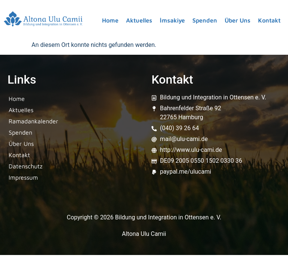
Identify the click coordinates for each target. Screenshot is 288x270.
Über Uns (237, 20)
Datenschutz (25, 166)
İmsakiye (172, 20)
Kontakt (269, 20)
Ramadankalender (33, 121)
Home (110, 20)
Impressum (23, 177)
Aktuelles (139, 20)
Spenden (204, 20)
